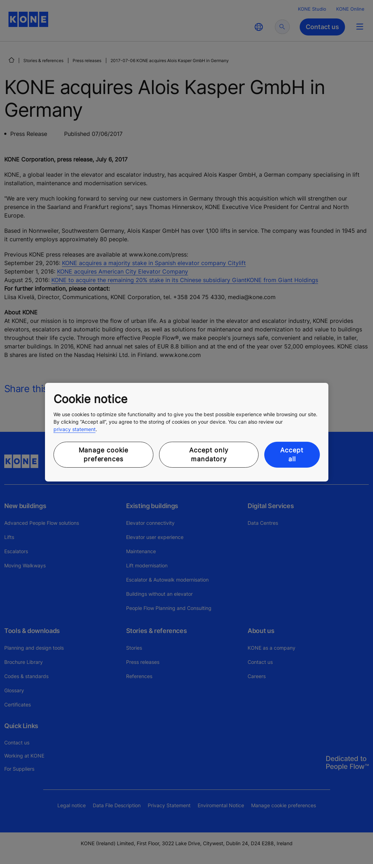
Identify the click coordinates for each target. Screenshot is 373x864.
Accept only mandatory (208, 454)
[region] (186, 432)
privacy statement (74, 429)
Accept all (291, 454)
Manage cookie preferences (104, 454)
